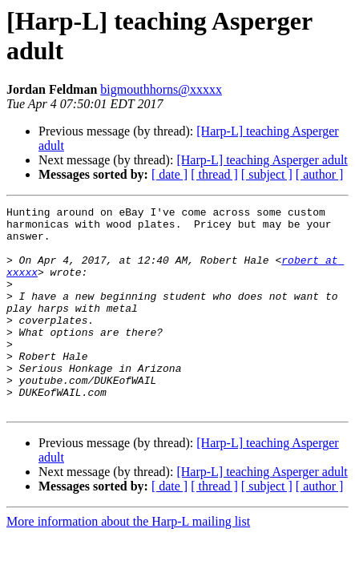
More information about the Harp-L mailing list (128, 562)
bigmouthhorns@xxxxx (161, 89)
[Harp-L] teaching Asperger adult (261, 160)
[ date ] (169, 174)
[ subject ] (266, 174)
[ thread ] (214, 174)
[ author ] (320, 174)
